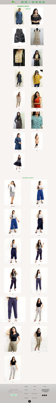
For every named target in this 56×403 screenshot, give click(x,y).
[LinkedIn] (46, 395)
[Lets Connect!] (14, 395)
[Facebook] (42, 395)
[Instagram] (44, 395)
